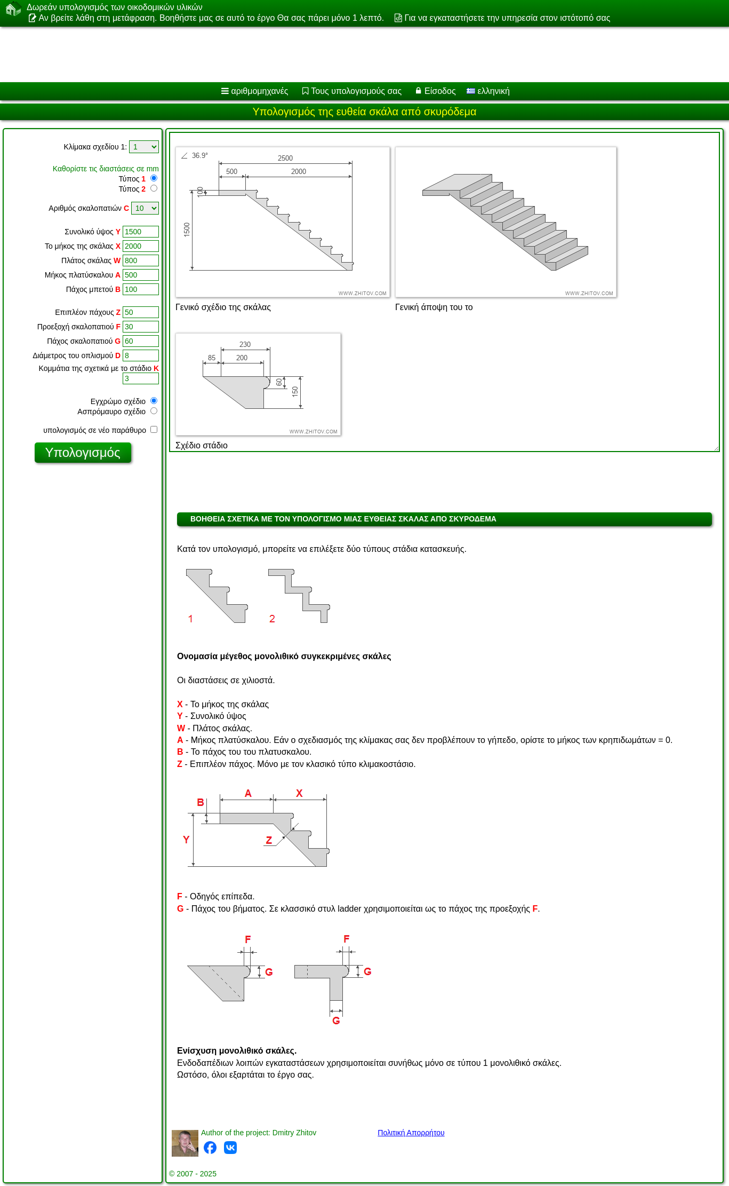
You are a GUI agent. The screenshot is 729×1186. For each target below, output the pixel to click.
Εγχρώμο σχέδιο (124, 401)
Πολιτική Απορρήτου (411, 1132)
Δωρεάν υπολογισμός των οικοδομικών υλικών (115, 7)
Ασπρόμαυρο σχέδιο (117, 411)
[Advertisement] (324, 54)
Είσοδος (440, 91)
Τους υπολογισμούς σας (356, 91)
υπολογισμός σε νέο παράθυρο (100, 430)
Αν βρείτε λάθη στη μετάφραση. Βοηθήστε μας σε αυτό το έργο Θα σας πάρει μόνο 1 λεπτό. (211, 17)
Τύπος (132, 179)
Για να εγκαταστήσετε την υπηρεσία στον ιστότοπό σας (508, 17)
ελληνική (488, 91)
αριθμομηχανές (259, 91)
